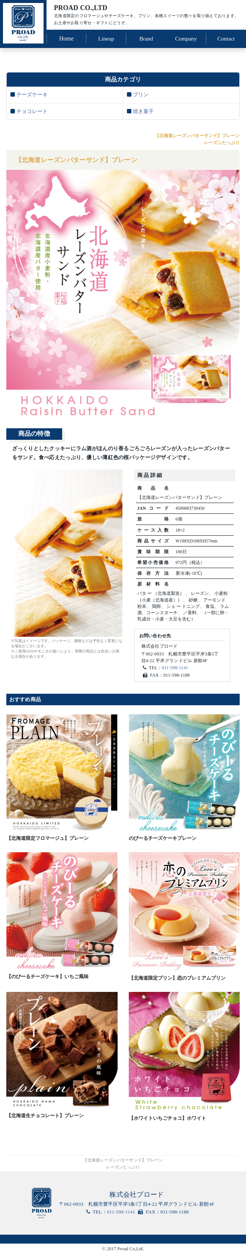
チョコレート (32, 110)
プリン (140, 93)
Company (186, 38)
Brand (146, 38)
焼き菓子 (143, 110)
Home (66, 38)
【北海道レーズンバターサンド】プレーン (83, 160)
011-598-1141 (175, 667)
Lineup (106, 38)
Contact (226, 38)
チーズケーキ (32, 93)
